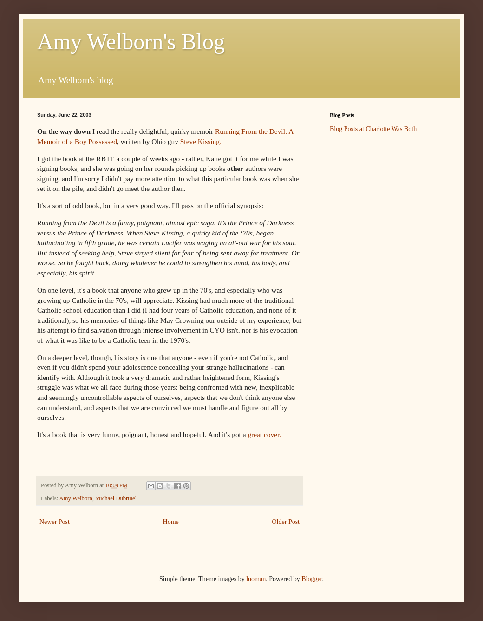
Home (171, 521)
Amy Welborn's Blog (131, 41)
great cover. (264, 434)
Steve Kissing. (201, 141)
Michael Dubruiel (116, 498)
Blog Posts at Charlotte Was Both (373, 128)
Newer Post (54, 521)
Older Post (286, 521)
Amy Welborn (75, 498)
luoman (256, 578)
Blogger (311, 578)
